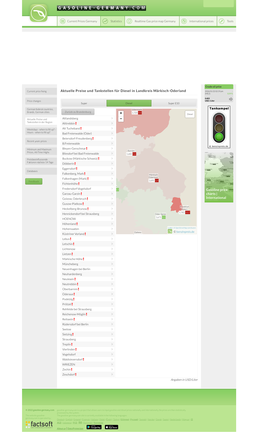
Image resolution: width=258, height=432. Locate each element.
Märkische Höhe (72, 259)
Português (87, 422)
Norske (151, 419)
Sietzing (67, 334)
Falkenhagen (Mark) (74, 178)
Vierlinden (68, 349)
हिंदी (80, 422)
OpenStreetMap (181, 228)
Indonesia (67, 422)
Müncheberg (70, 264)
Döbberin (68, 163)
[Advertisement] (129, 57)
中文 (75, 422)
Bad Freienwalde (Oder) (77, 133)
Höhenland (69, 223)
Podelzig (67, 299)
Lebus (66, 238)
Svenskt (142, 419)
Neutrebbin (69, 284)
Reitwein (67, 319)
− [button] (121, 119)
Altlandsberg (70, 118)
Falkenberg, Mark (73, 173)
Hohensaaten (70, 228)
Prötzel (66, 304)
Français (86, 419)
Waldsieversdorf (72, 359)
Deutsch (60, 419)
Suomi (166, 419)
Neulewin (68, 279)
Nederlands (175, 419)
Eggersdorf (69, 168)
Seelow (66, 329)
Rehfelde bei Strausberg (77, 309)
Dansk (159, 419)
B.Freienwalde (71, 143)
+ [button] (121, 113)
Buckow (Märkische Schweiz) (80, 158)
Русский (134, 419)
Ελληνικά (125, 419)
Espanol (77, 419)
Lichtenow (68, 249)
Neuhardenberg (72, 274)
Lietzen (66, 254)
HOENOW (69, 218)
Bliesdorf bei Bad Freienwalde (80, 153)
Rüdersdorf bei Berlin (75, 324)
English (69, 419)
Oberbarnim (70, 289)
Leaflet (170, 228)
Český (109, 419)
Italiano (94, 419)
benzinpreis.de (185, 231)
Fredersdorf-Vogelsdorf (76, 188)
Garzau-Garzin (71, 193)
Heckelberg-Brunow (74, 208)
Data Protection (75, 428)
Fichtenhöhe (70, 183)
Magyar (185, 419)
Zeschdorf (68, 374)
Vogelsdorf (69, 354)
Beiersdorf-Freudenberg (77, 138)
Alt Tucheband (71, 128)
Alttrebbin (68, 123)
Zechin (66, 369)
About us (61, 428)
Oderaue (67, 294)
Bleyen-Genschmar (74, 148)
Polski (102, 419)
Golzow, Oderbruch (74, 198)
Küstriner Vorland (73, 233)
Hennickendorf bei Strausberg (80, 213)
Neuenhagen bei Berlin (76, 269)
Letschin (67, 243)
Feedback (34, 181)
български (98, 422)
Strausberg (69, 339)
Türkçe (116, 419)
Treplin (66, 344)
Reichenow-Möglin (74, 314)
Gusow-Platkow (72, 203)
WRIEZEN (68, 364)
